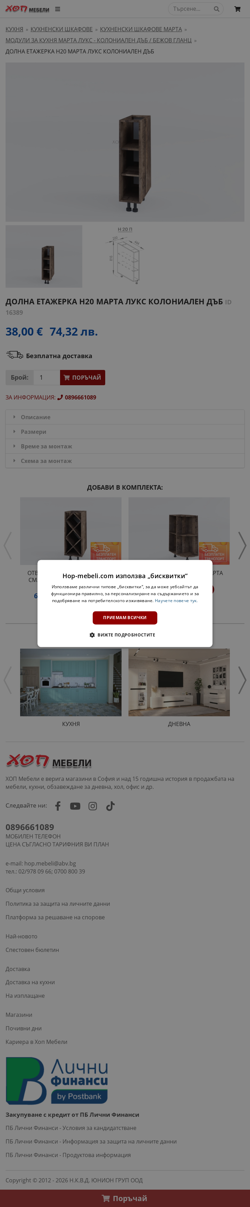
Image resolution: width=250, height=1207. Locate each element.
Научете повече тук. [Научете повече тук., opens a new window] (176, 601)
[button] (125, 635)
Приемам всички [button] (125, 618)
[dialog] (125, 603)
